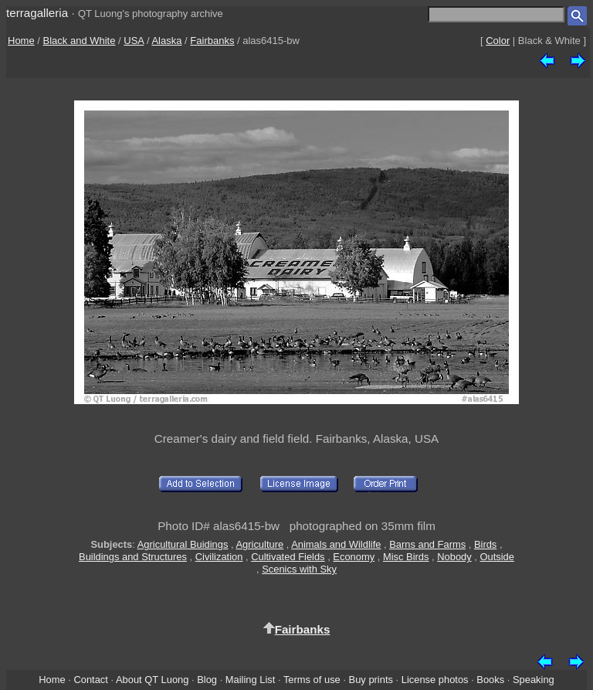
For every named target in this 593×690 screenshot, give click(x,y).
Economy (353, 557)
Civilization (219, 557)
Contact (90, 679)
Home (21, 40)
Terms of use (312, 679)
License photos (435, 679)
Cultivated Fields (287, 557)
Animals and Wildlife (336, 544)
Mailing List (250, 679)
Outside (496, 557)
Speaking (533, 679)
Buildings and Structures (133, 557)
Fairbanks (212, 40)
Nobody (454, 557)
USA (134, 40)
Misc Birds (406, 557)
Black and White (79, 40)
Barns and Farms (427, 544)
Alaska (166, 40)
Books (490, 679)
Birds (485, 544)
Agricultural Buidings (183, 544)
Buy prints (371, 679)
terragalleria (37, 12)
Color (498, 40)
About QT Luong (152, 679)
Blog (207, 679)
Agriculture (259, 544)
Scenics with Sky (299, 569)
